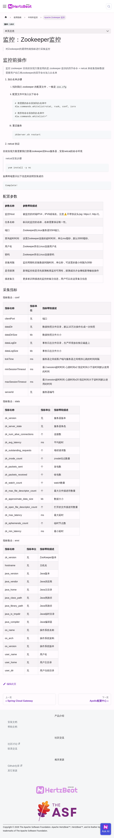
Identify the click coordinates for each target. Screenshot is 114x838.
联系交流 (12, 748)
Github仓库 (15, 766)
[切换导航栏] (4, 6)
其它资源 (12, 770)
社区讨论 (14, 744)
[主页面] (6, 17)
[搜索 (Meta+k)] (109, 6)
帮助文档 (12, 726)
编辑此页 (9, 684)
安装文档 (12, 722)
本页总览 (9, 31)
